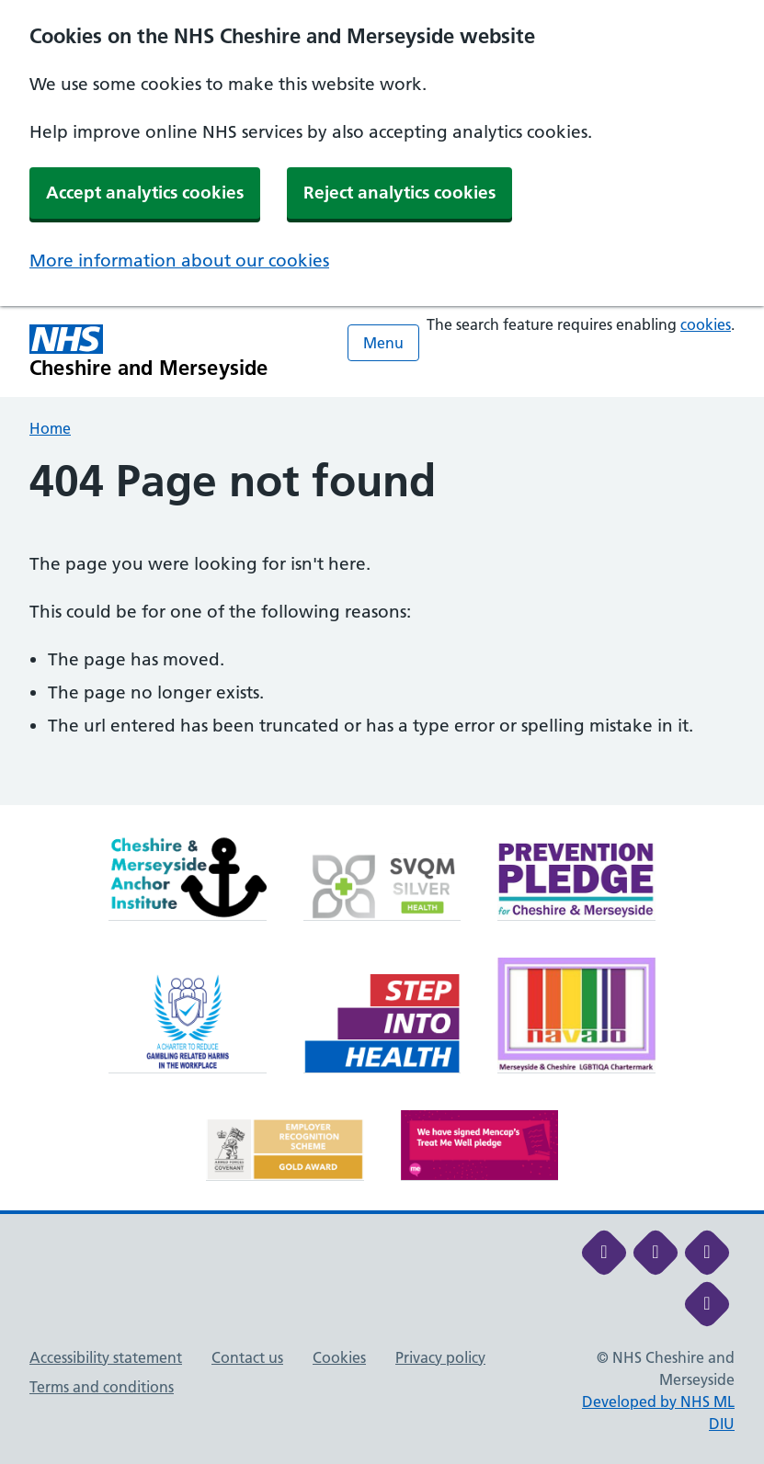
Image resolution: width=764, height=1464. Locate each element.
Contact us (247, 1357)
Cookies (339, 1357)
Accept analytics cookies (145, 192)
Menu (383, 343)
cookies (705, 324)
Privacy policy (440, 1357)
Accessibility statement (105, 1357)
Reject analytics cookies (399, 192)
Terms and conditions (101, 1387)
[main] (382, 630)
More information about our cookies (179, 260)
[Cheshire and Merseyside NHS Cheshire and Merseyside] (148, 351)
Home (50, 428)
